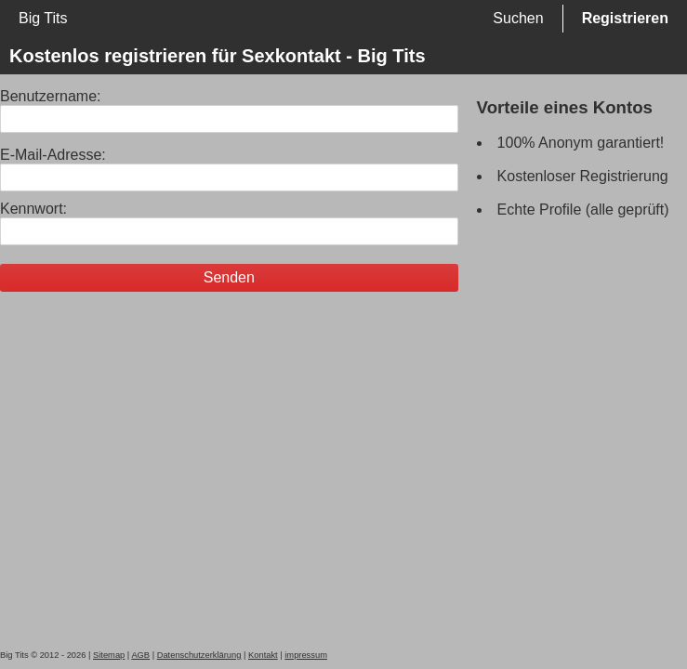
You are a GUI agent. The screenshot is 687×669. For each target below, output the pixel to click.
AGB (140, 655)
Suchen (518, 18)
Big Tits (43, 18)
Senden (229, 277)
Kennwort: (33, 208)
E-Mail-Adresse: (53, 155)
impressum (305, 655)
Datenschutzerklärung (199, 655)
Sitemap (109, 655)
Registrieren (625, 18)
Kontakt (263, 655)
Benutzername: (50, 96)
